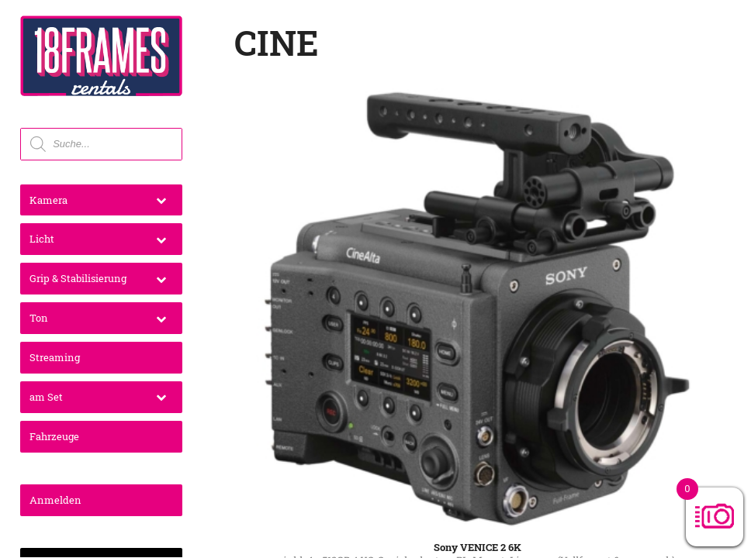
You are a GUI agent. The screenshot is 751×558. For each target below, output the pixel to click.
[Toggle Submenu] (161, 200)
